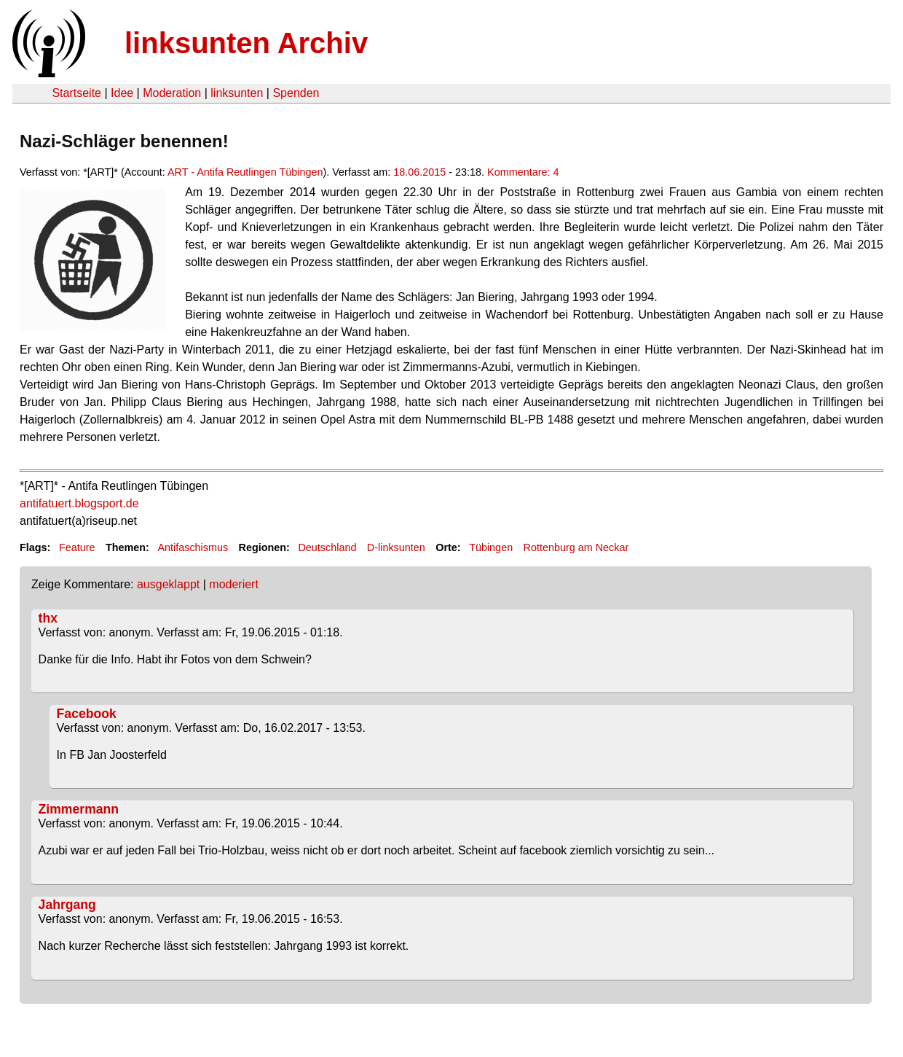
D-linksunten (396, 547)
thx (48, 618)
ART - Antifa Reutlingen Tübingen (245, 172)
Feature (77, 547)
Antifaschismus (192, 547)
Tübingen (491, 547)
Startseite (76, 93)
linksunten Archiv (246, 43)
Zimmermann (79, 809)
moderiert (234, 584)
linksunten (236, 93)
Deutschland (327, 547)
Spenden (295, 93)
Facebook (87, 713)
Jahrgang (67, 904)
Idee (122, 93)
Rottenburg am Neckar (576, 547)
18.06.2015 (419, 172)
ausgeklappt (168, 584)
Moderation (172, 93)
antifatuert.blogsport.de (79, 503)
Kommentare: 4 (523, 172)
